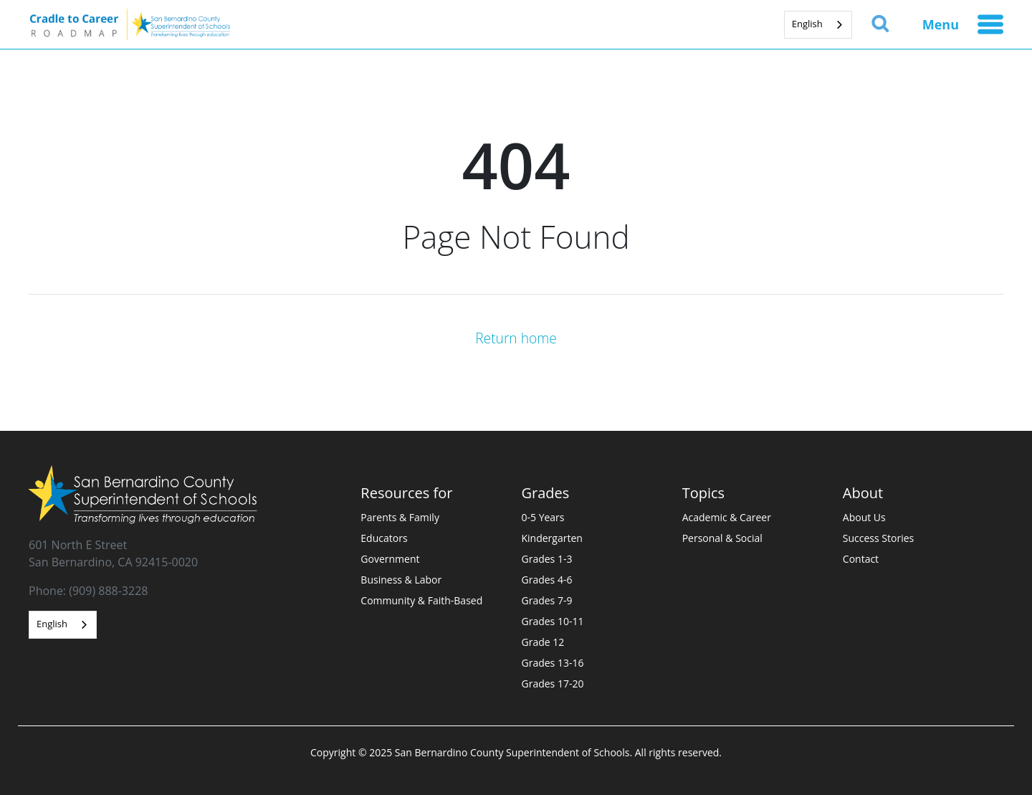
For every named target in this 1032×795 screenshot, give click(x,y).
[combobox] (818, 25)
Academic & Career (726, 517)
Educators (383, 538)
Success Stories (878, 538)
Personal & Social (722, 538)
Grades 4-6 (547, 579)
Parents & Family (399, 517)
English (807, 23)
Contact (861, 559)
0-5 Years (543, 517)
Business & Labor (400, 579)
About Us (864, 517)
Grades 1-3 (547, 559)
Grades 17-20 (553, 683)
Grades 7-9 (547, 600)
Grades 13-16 (553, 663)
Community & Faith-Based (421, 600)
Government (389, 559)
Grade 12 (543, 642)
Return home (516, 338)
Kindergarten (552, 538)
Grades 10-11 (553, 621)
